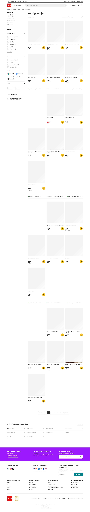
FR (7, 1)
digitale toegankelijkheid (36, 498)
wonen (8, 489)
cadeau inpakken (49, 428)
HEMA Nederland (74, 482)
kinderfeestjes (29, 428)
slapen (8, 487)
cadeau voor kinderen (31, 432)
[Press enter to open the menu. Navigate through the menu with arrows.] (18, 5)
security (58, 498)
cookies (81, 498)
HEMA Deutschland (75, 485)
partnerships (50, 489)
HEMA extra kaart (32, 484)
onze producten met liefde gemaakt (55, 487)
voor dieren (10, 22)
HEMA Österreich (74, 487)
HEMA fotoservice (32, 487)
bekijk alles (80, 424)
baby (8, 482)
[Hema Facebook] (8, 469)
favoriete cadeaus (49, 432)
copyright (64, 498)
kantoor (8, 491)
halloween (67, 432)
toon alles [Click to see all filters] (9, 52)
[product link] (36, 31)
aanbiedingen (29, 436)
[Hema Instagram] (11, 469)
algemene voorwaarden (72, 498)
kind (8, 484)
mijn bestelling (11, 453)
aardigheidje (10, 14)
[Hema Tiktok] (13, 469)
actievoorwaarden (32, 485)
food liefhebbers (11, 20)
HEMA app (31, 482)
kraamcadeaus (10, 18)
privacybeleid (45, 498)
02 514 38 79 (35, 453)
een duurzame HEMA (52, 485)
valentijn (9, 436)
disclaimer (52, 498)
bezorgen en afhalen (12, 455)
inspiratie (30, 489)
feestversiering (10, 428)
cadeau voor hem (11, 432)
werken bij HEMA (51, 484)
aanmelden (78, 474)
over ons (50, 482)
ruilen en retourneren (13, 456)
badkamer (9, 485)
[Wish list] (78, 5)
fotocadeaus (10, 24)
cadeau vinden (21, 9)
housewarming (10, 16)
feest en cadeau (14, 9)
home (8, 9)
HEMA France (74, 484)
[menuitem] (7, 1)
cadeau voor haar (68, 428)
